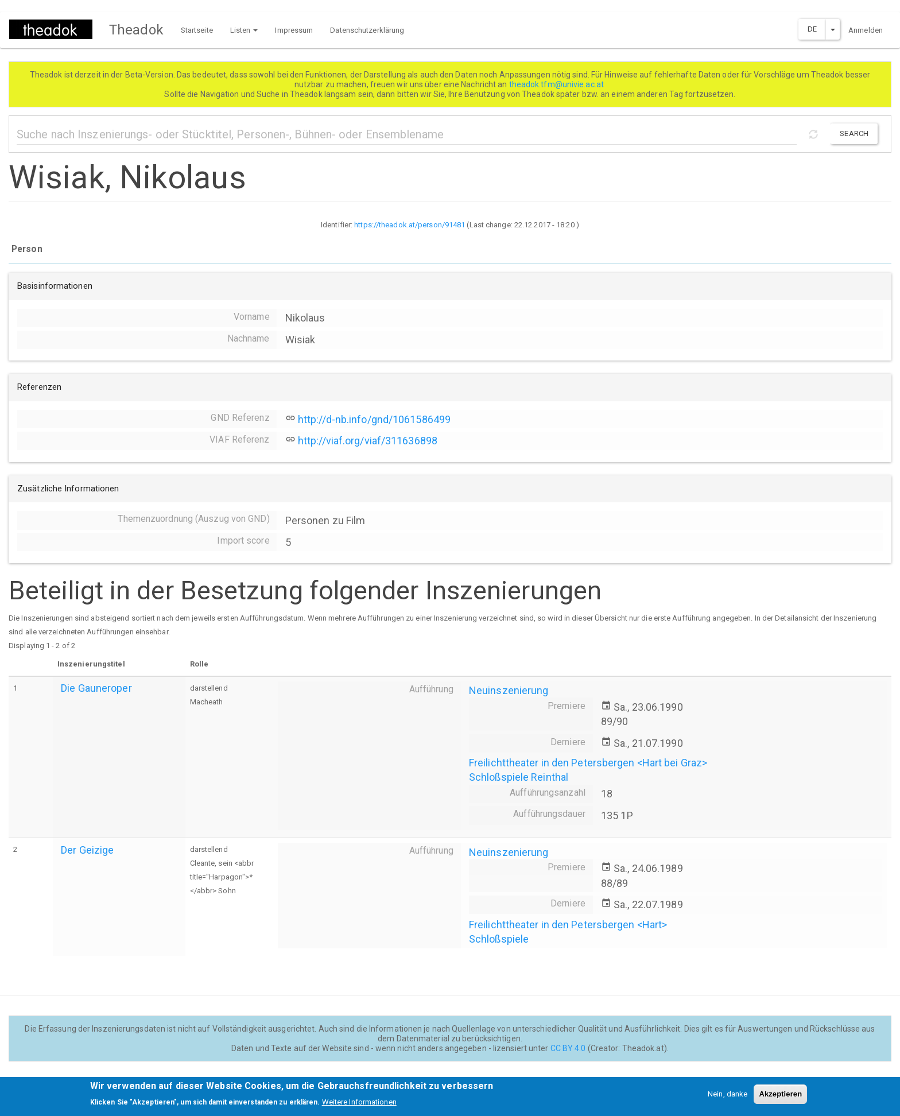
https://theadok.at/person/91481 (409, 224)
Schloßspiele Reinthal (518, 777)
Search (854, 133)
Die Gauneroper (96, 688)
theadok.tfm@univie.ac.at (557, 84)
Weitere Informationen (359, 1106)
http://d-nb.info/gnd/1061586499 (374, 419)
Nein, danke (727, 1098)
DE (812, 29)
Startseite (197, 30)
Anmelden (865, 30)
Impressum (294, 30)
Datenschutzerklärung (367, 30)
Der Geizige (87, 850)
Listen (244, 30)
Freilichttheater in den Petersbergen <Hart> (568, 925)
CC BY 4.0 (568, 1048)
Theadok (136, 30)
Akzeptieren (780, 1098)
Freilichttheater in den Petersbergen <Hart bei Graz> (588, 763)
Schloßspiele (499, 939)
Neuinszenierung (509, 690)
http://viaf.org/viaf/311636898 (367, 441)
